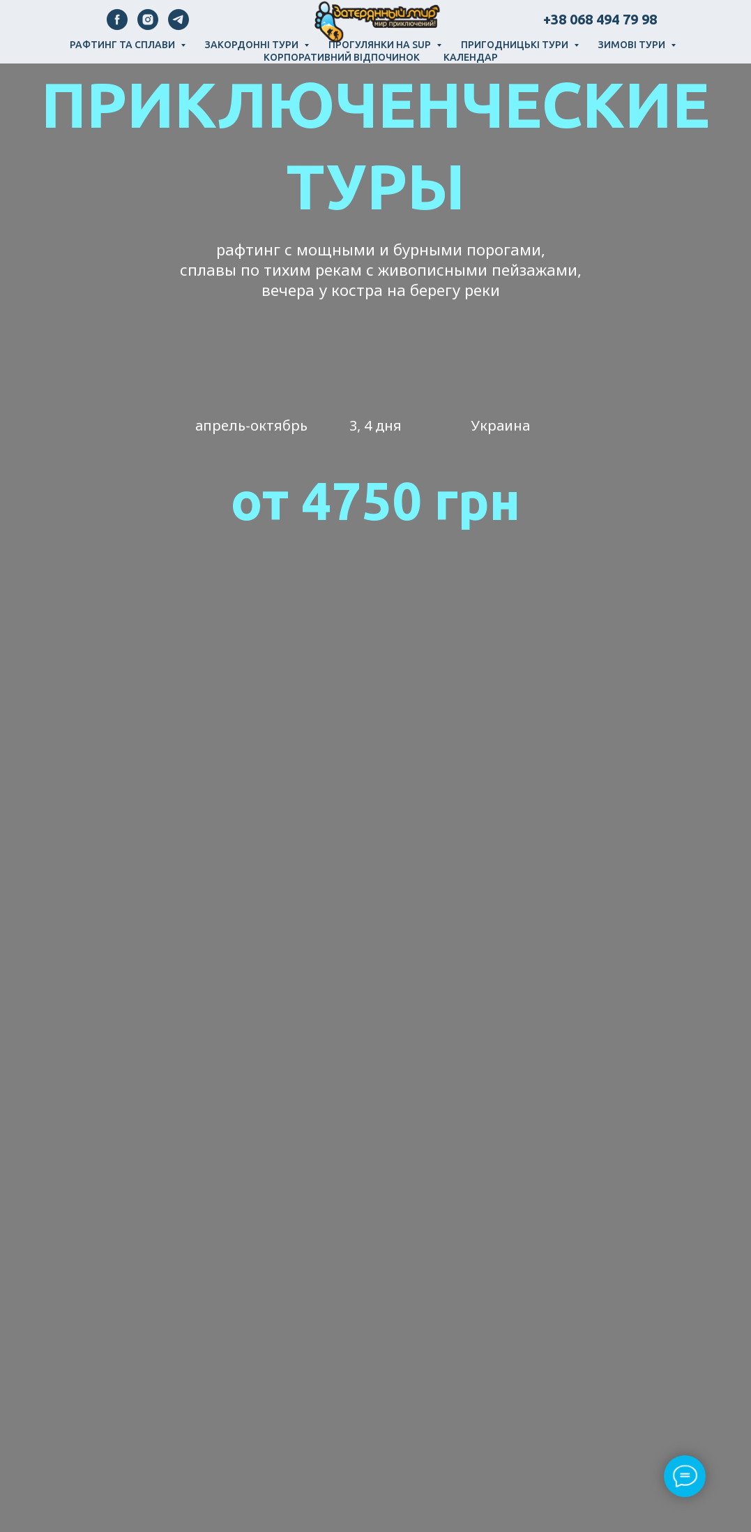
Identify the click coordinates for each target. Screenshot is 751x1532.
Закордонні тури (253, 44)
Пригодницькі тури (515, 44)
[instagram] (147, 26)
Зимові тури (632, 44)
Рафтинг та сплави (123, 44)
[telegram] (178, 26)
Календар (470, 57)
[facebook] (117, 26)
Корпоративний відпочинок (342, 57)
